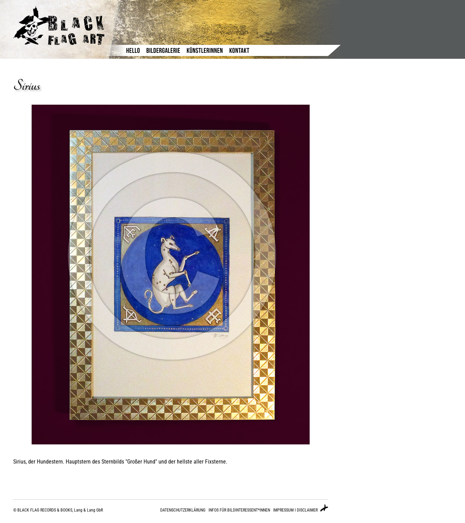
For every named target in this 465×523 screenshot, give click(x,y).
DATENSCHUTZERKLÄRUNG (182, 510)
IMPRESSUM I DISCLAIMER (295, 510)
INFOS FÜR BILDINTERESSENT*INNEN (239, 510)
